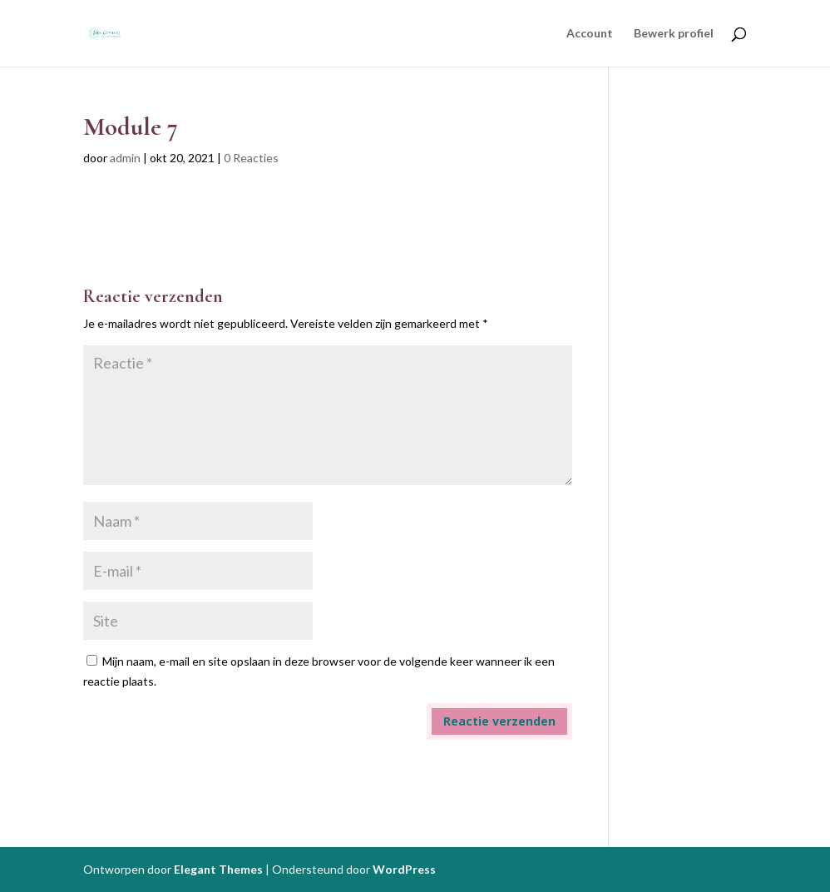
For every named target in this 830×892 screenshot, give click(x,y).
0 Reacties (251, 158)
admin (125, 158)
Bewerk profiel (674, 33)
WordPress (404, 869)
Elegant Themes (218, 869)
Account (589, 33)
